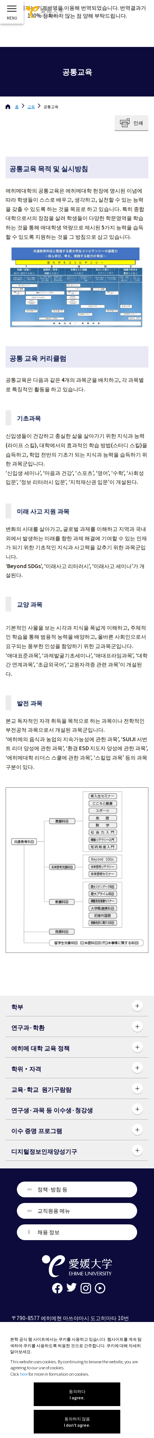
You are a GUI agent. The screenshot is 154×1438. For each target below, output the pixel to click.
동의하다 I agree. (77, 1394)
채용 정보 (48, 1232)
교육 (31, 106)
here (24, 1374)
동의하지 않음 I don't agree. (77, 1421)
